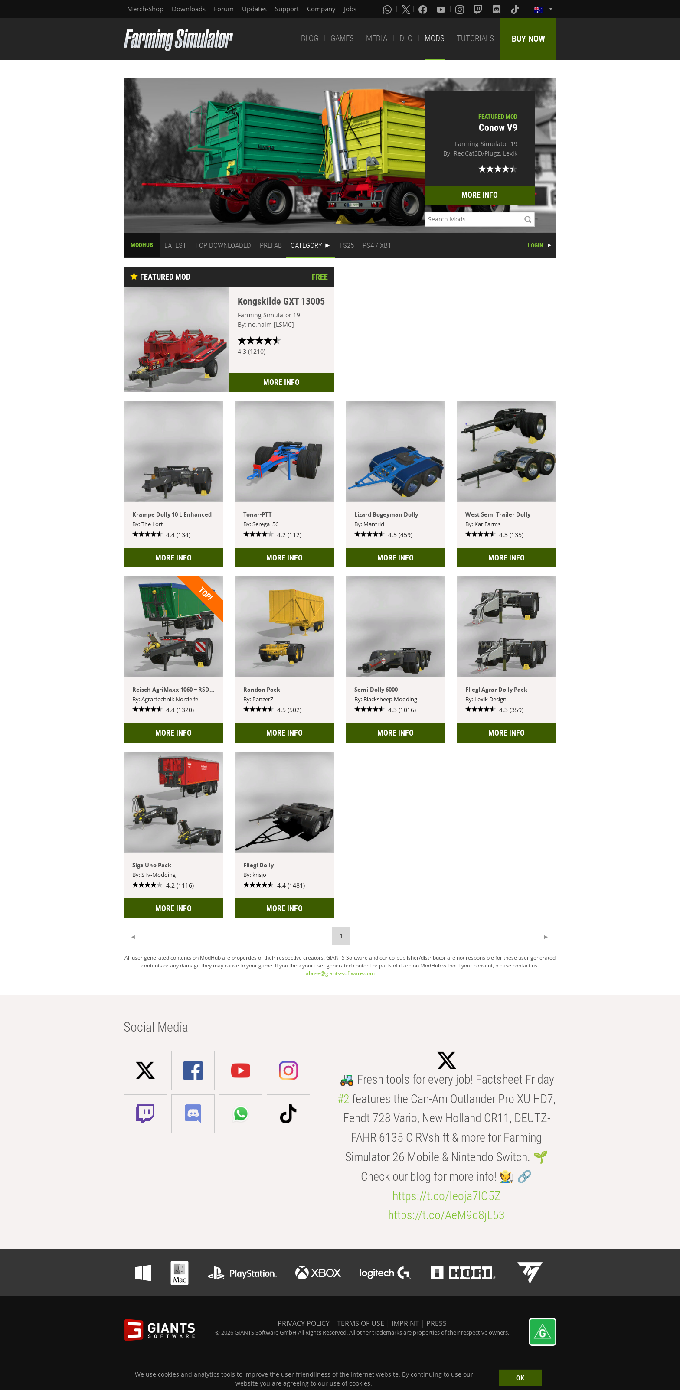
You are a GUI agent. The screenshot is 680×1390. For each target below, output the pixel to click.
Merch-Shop (145, 8)
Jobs (350, 8)
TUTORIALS (475, 38)
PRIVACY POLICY (304, 1323)
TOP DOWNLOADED (223, 245)
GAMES (342, 38)
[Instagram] (460, 9)
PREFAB (271, 245)
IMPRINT (405, 1323)
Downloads (189, 8)
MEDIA (376, 38)
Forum (224, 8)
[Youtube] (442, 9)
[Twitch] (479, 9)
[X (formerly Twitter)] (406, 9)
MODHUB (142, 244)
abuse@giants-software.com (340, 973)
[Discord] (497, 9)
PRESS (436, 1323)
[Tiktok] (515, 9)
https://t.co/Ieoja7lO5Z (446, 1196)
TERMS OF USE (360, 1323)
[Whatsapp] (388, 9)
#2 (343, 1099)
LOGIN (535, 245)
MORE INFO (479, 194)
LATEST (175, 245)
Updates (254, 8)
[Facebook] (423, 9)
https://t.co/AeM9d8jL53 (446, 1215)
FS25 (347, 245)
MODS (435, 38)
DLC (405, 38)
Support (287, 8)
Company (321, 8)
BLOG (309, 38)
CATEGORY (306, 245)
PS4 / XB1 (377, 245)
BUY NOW (528, 38)
